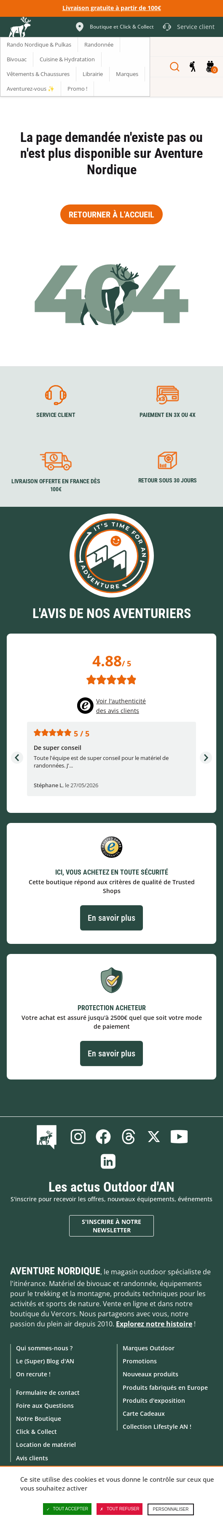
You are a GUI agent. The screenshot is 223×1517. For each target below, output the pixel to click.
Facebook (103, 1137)
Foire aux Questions (45, 1406)
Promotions (140, 1361)
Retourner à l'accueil (111, 215)
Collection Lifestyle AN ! (157, 1427)
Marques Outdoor (149, 1348)
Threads (128, 1137)
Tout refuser (119, 1509)
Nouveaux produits (150, 1374)
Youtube (179, 1137)
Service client (55, 415)
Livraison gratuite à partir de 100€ (111, 8)
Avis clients (32, 1458)
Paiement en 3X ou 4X (167, 415)
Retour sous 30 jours (167, 480)
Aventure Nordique (55, 1271)
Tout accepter (67, 1509)
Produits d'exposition (154, 1400)
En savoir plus (111, 918)
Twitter (153, 1137)
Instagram (78, 1137)
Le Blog (48, 1136)
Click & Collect (36, 1432)
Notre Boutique (38, 1419)
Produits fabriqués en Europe (165, 1387)
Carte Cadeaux (144, 1413)
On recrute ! (33, 1374)
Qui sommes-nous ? (44, 1348)
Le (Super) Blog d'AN (45, 1361)
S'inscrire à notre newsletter (111, 1226)
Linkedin (108, 1161)
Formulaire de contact (48, 1392)
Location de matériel (46, 1445)
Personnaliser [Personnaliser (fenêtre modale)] (170, 1509)
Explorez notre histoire (154, 1323)
